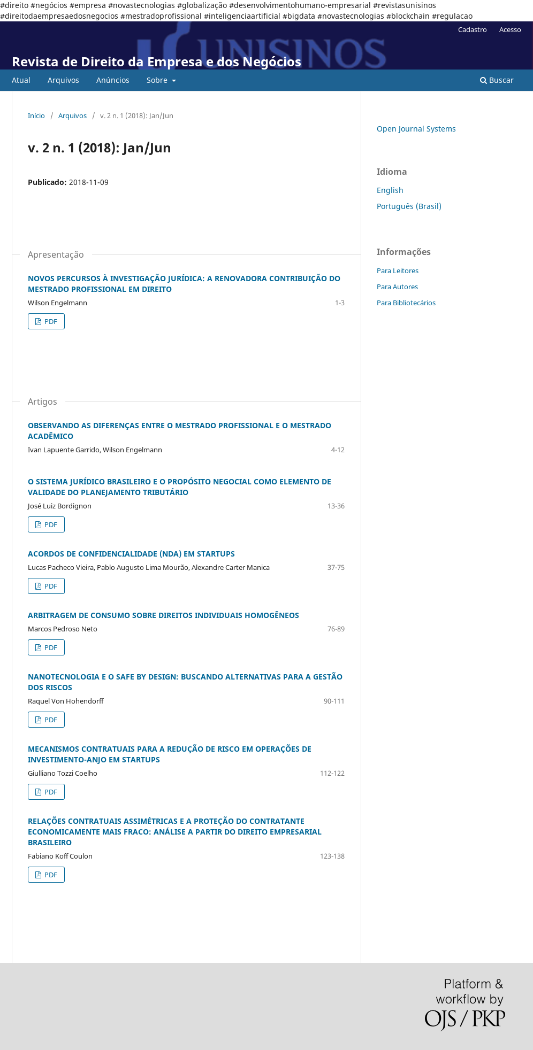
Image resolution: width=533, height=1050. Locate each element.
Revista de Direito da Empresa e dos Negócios (156, 61)
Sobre (158, 80)
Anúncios (113, 80)
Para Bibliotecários (406, 302)
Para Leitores (397, 270)
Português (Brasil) (409, 206)
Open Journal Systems (416, 128)
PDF (50, 321)
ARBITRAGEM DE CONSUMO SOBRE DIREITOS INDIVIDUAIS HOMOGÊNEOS (163, 615)
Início (36, 115)
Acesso (510, 29)
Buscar (497, 80)
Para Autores (397, 286)
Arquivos (63, 80)
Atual (21, 80)
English (390, 190)
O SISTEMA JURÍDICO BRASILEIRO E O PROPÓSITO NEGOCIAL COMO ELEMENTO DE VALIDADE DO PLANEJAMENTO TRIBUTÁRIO (179, 486)
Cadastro (472, 29)
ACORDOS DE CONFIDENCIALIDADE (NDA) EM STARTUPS (131, 554)
